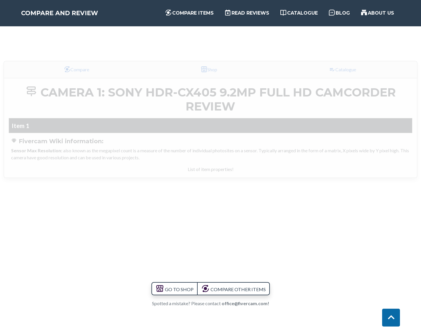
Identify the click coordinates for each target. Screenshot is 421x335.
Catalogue (299, 14)
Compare (76, 69)
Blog (339, 14)
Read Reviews (246, 14)
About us (377, 14)
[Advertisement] (210, 39)
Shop (209, 69)
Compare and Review (72, 15)
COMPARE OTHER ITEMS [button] (233, 289)
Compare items (189, 14)
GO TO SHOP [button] (175, 289)
